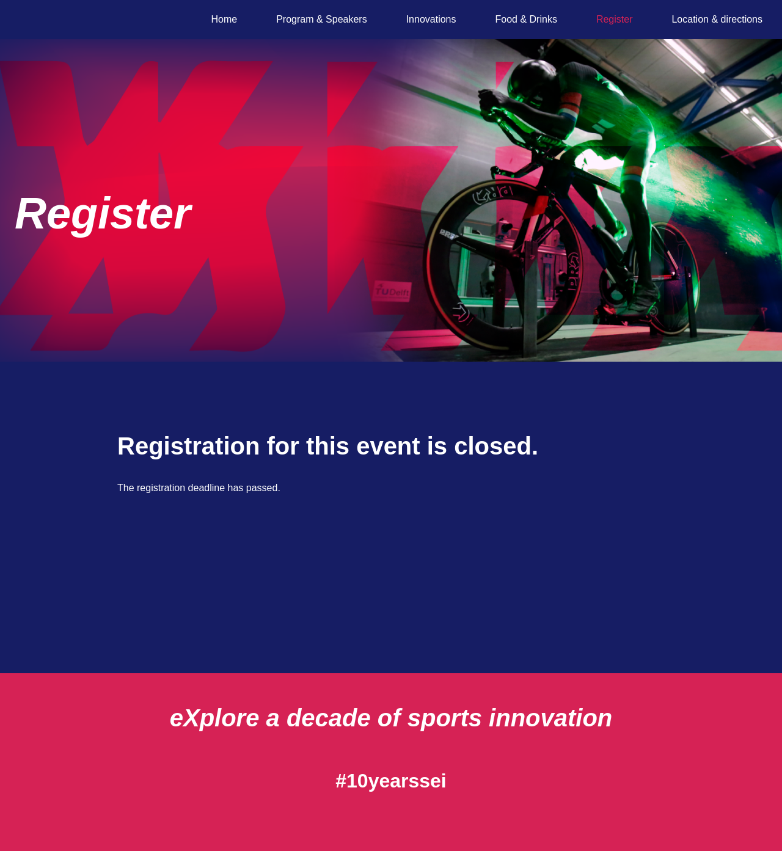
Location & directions (716, 19)
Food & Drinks (526, 19)
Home (224, 19)
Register (614, 19)
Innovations (431, 19)
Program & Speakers (321, 19)
